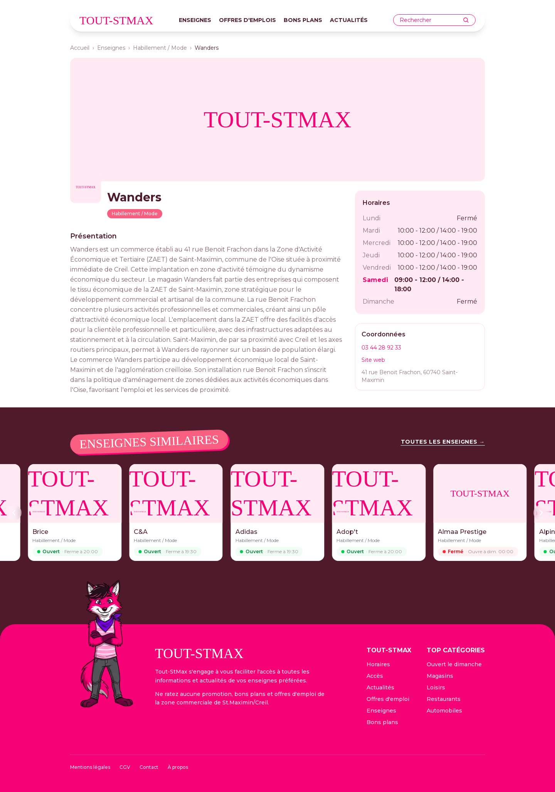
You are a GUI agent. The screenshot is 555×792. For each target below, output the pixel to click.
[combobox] (431, 20)
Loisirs (436, 687)
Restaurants (444, 699)
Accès (375, 675)
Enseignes (195, 20)
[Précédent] (14, 512)
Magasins (440, 675)
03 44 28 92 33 (381, 347)
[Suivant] (541, 512)
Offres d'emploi (388, 699)
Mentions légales (90, 767)
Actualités (349, 20)
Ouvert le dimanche (454, 664)
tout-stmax (116, 20)
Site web (373, 359)
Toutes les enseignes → (443, 441)
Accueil (79, 47)
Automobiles (444, 710)
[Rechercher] (466, 20)
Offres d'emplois (247, 20)
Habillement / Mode (160, 47)
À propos (178, 767)
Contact (149, 767)
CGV (124, 767)
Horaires (378, 664)
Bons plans (303, 20)
